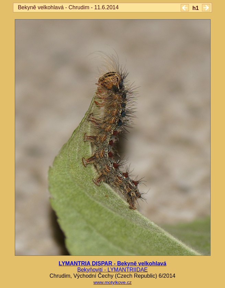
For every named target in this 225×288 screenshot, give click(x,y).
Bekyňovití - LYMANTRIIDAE (112, 270)
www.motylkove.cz (112, 282)
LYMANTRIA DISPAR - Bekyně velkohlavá (112, 263)
